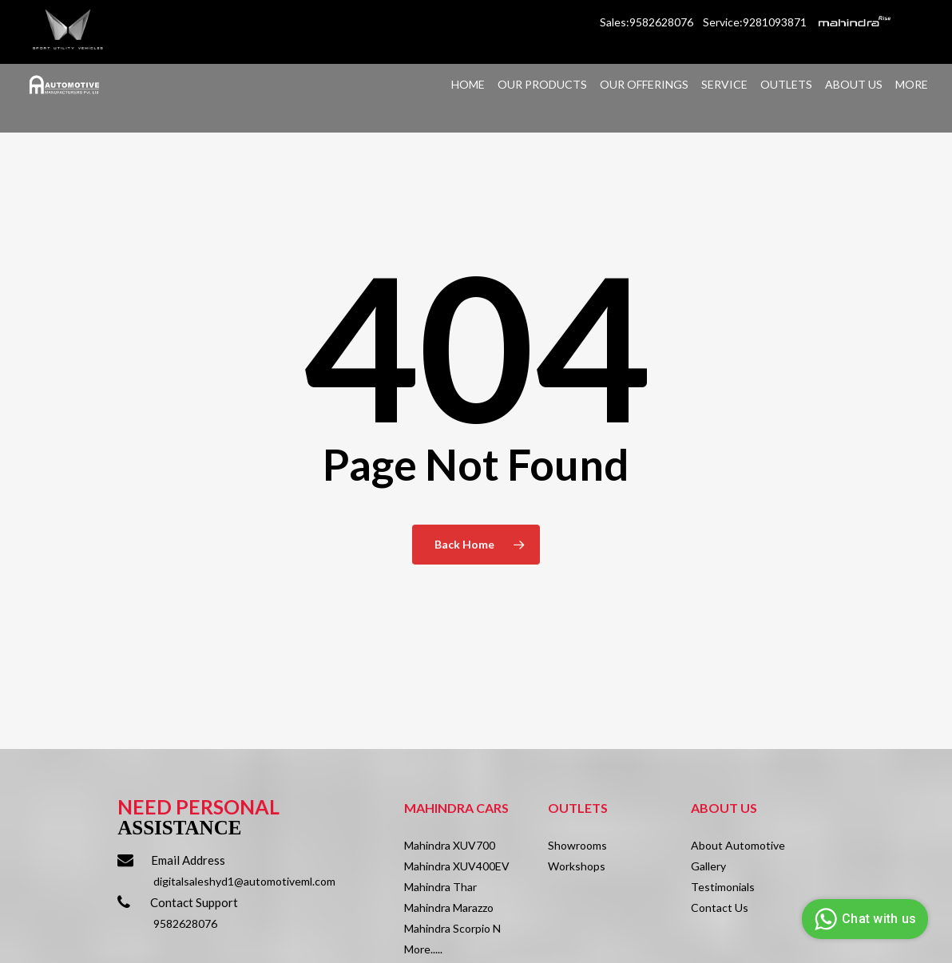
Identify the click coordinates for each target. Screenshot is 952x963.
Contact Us (719, 907)
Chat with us (863, 919)
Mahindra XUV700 (449, 845)
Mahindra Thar (440, 887)
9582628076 (185, 923)
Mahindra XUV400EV (457, 866)
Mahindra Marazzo (449, 907)
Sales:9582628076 (648, 22)
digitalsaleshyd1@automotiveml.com (244, 881)
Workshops (576, 866)
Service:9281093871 (755, 22)
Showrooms (577, 845)
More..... (423, 949)
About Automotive (738, 845)
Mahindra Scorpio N (452, 928)
